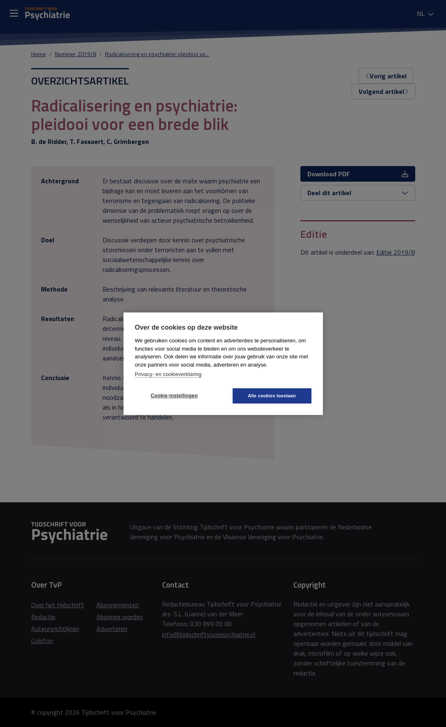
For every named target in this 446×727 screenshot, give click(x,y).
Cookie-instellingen (174, 396)
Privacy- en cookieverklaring (168, 374)
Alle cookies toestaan (272, 395)
